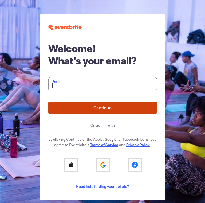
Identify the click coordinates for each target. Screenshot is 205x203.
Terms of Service (104, 144)
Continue (102, 107)
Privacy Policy (138, 144)
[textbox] (102, 84)
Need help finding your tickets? (102, 186)
